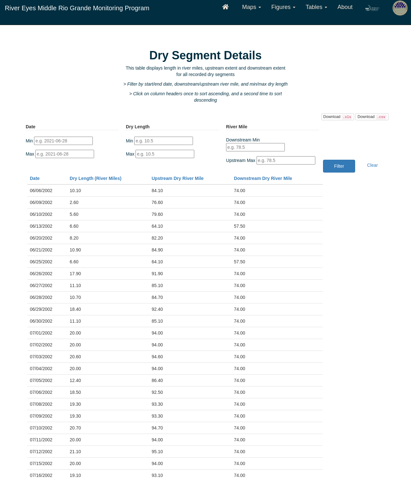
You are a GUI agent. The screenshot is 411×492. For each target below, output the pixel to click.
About (345, 7)
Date (34, 178)
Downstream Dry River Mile (263, 178)
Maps (251, 7)
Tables (316, 7)
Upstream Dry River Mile (178, 178)
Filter (339, 166)
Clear (372, 165)
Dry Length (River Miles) (95, 178)
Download (338, 117)
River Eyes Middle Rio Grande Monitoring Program (77, 8)
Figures (283, 7)
